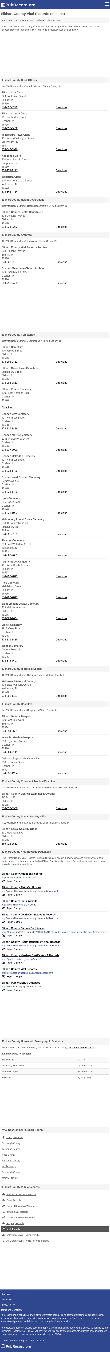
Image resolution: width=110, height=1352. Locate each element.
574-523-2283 (10, 226)
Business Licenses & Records (19, 1194)
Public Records (9, 20)
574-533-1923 (10, 513)
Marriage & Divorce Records (18, 1217)
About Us (5, 1294)
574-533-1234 (10, 773)
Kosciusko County (11, 1160)
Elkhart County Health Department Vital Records (31, 942)
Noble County (9, 1166)
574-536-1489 (10, 428)
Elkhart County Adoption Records (22, 873)
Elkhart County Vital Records (19, 969)
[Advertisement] (55, 53)
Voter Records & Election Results (20, 1235)
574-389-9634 (10, 618)
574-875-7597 (10, 660)
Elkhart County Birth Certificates (21, 887)
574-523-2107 (10, 262)
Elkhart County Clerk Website (19, 901)
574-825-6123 (10, 534)
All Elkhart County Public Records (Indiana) (25, 1240)
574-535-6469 (10, 128)
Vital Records (11, 1229)
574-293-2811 (10, 361)
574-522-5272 (10, 107)
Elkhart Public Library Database (21, 982)
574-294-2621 (10, 731)
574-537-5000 (10, 449)
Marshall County (10, 1178)
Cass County (8, 1155)
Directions (61, 107)
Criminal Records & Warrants (18, 1206)
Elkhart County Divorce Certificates (23, 928)
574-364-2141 (10, 752)
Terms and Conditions (11, 1310)
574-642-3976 (10, 149)
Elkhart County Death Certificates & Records (29, 914)
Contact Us (6, 1299)
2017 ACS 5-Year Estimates (81, 1047)
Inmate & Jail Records (15, 1212)
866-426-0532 (10, 843)
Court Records (11, 1200)
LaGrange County (11, 1149)
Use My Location (12, 1137)
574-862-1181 (10, 695)
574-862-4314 (10, 191)
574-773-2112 (10, 170)
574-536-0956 (10, 808)
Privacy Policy (8, 1304)
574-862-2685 (10, 555)
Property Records (13, 1223)
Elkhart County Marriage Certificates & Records (30, 955)
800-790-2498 (10, 283)
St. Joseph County (11, 1143)
